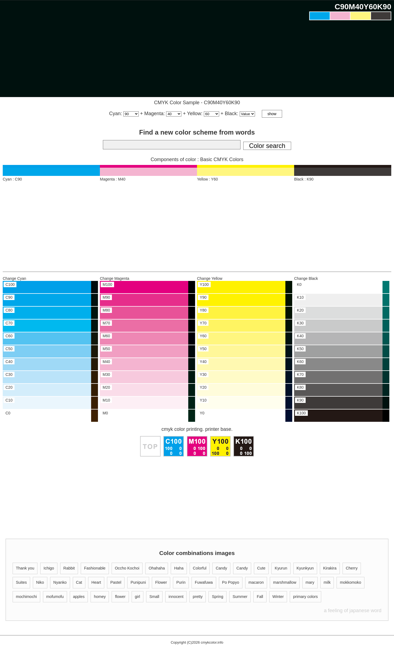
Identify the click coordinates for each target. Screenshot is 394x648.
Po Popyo (230, 582)
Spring (217, 596)
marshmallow (284, 582)
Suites (21, 582)
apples (79, 596)
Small (154, 596)
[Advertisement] (350, 60)
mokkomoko (350, 582)
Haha (178, 568)
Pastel (115, 582)
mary (310, 582)
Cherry (352, 568)
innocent (176, 596)
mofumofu (55, 596)
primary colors (305, 596)
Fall (260, 596)
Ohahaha (157, 568)
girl (137, 596)
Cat (79, 582)
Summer (240, 596)
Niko (40, 582)
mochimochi (26, 596)
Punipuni (138, 582)
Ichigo (49, 568)
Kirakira (330, 568)
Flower (161, 582)
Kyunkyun (305, 568)
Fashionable (94, 568)
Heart (96, 582)
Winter (278, 596)
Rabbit (69, 568)
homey (100, 596)
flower (120, 596)
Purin (181, 582)
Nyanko (60, 582)
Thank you (25, 568)
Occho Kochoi (127, 568)
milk (327, 582)
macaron (256, 582)
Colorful (200, 568)
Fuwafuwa (204, 582)
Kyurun (281, 568)
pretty (197, 596)
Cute (261, 568)
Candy (221, 568)
